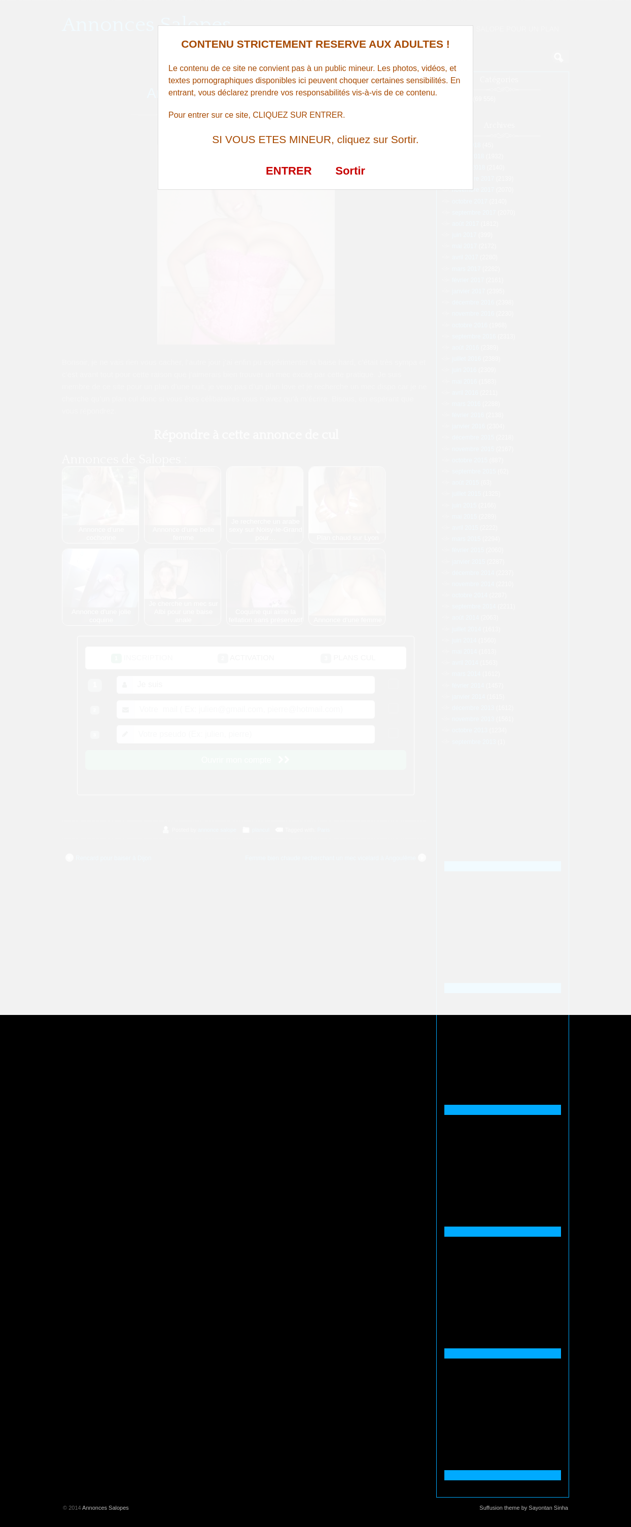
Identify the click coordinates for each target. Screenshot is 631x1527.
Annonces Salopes (105, 1508)
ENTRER (288, 170)
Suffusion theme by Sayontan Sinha (523, 1508)
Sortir (350, 170)
